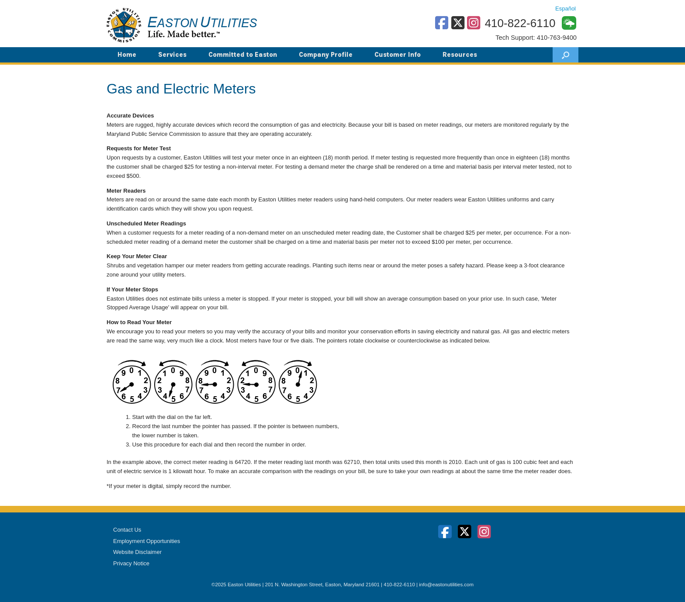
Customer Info (397, 55)
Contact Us (127, 529)
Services (172, 55)
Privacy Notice (131, 563)
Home (127, 55)
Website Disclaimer (137, 552)
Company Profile (326, 55)
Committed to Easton (242, 55)
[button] (565, 54)
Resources (460, 55)
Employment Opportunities (146, 541)
